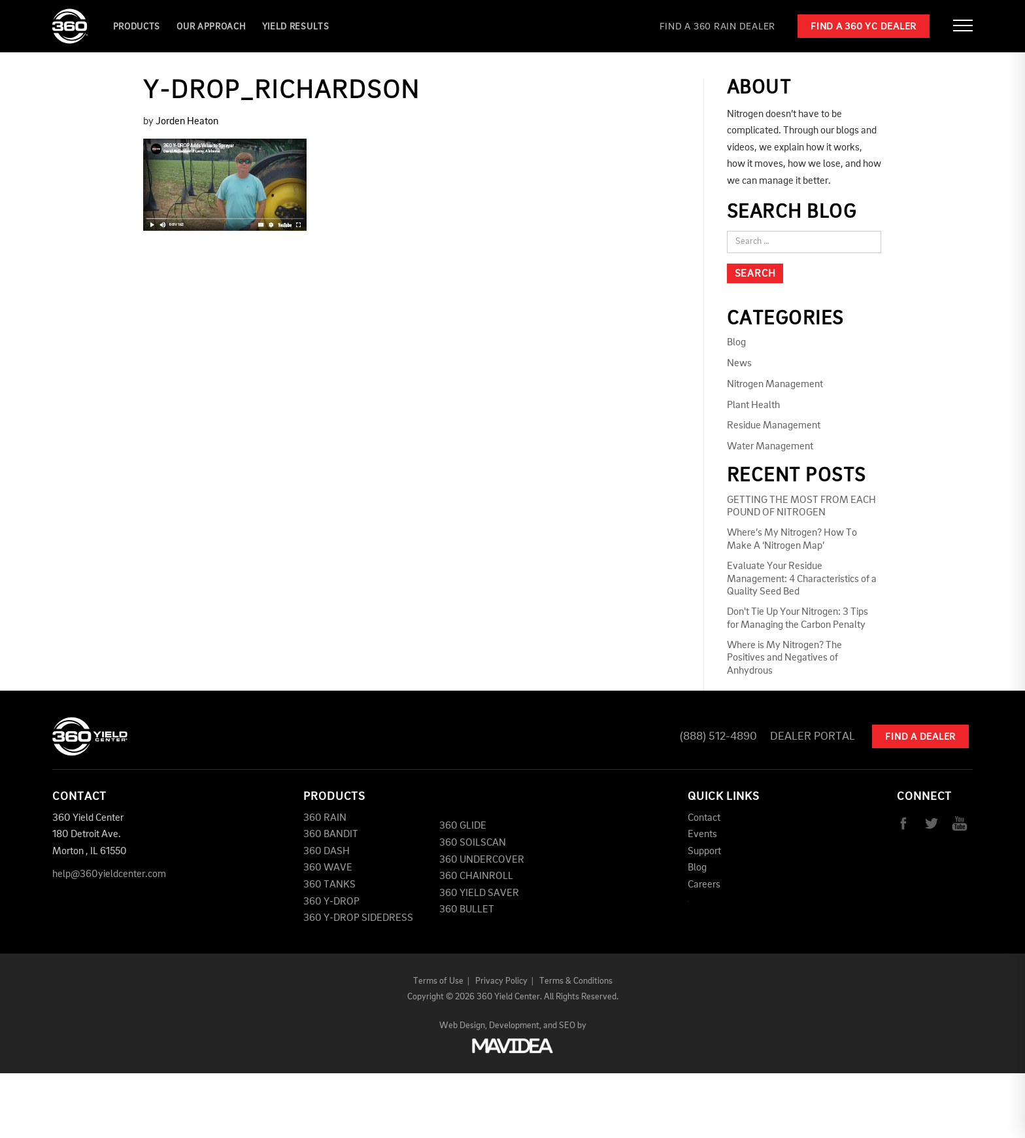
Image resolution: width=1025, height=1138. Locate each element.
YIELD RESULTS (295, 26)
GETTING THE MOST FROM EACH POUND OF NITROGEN (801, 506)
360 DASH (326, 851)
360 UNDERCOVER (481, 860)
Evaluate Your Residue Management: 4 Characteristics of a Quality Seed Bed (802, 578)
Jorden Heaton (187, 121)
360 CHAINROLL (476, 876)
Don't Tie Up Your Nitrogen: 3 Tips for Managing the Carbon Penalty (797, 618)
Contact (704, 818)
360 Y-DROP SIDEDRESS (358, 918)
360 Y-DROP (331, 902)
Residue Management (773, 426)
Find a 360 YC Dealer (863, 27)
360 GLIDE (462, 826)
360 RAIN (324, 818)
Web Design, (463, 1025)
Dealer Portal (812, 736)
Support (704, 851)
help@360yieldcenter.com (109, 874)
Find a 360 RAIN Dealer (718, 27)
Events (702, 834)
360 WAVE (327, 868)
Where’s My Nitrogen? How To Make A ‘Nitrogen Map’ (792, 539)
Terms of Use (438, 981)
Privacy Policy (501, 981)
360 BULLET (466, 910)
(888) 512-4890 (718, 736)
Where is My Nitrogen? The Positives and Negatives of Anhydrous (784, 658)
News (739, 363)
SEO (567, 1025)
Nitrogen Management (775, 384)
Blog (736, 342)
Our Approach (210, 26)
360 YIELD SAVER (479, 893)
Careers (704, 885)
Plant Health (753, 405)
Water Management (770, 446)
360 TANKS (329, 885)
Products (137, 26)
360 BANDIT (330, 834)
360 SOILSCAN (472, 843)
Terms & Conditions (576, 981)
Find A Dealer (920, 737)
